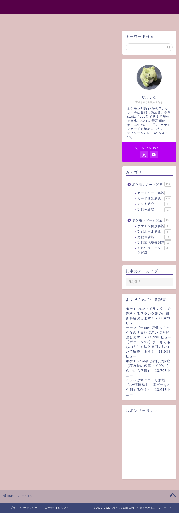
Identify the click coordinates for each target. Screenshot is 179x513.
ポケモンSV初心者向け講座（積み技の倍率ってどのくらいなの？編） (148, 365)
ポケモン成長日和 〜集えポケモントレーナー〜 (89, 6)
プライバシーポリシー (24, 507)
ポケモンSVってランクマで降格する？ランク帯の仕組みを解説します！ (148, 313)
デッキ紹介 (154, 204)
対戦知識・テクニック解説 (154, 250)
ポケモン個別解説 (154, 226)
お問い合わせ (134, 19)
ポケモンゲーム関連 (151, 220)
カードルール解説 (154, 193)
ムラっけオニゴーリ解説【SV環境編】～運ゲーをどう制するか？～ (148, 384)
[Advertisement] (149, 447)
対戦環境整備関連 (154, 242)
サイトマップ (100, 19)
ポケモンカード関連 (151, 184)
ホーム (39, 19)
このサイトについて (57, 507)
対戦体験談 (154, 209)
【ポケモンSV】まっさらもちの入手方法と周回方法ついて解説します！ (148, 346)
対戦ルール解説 (154, 231)
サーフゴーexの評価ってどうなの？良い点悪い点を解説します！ (148, 332)
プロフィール (67, 19)
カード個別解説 (154, 198)
